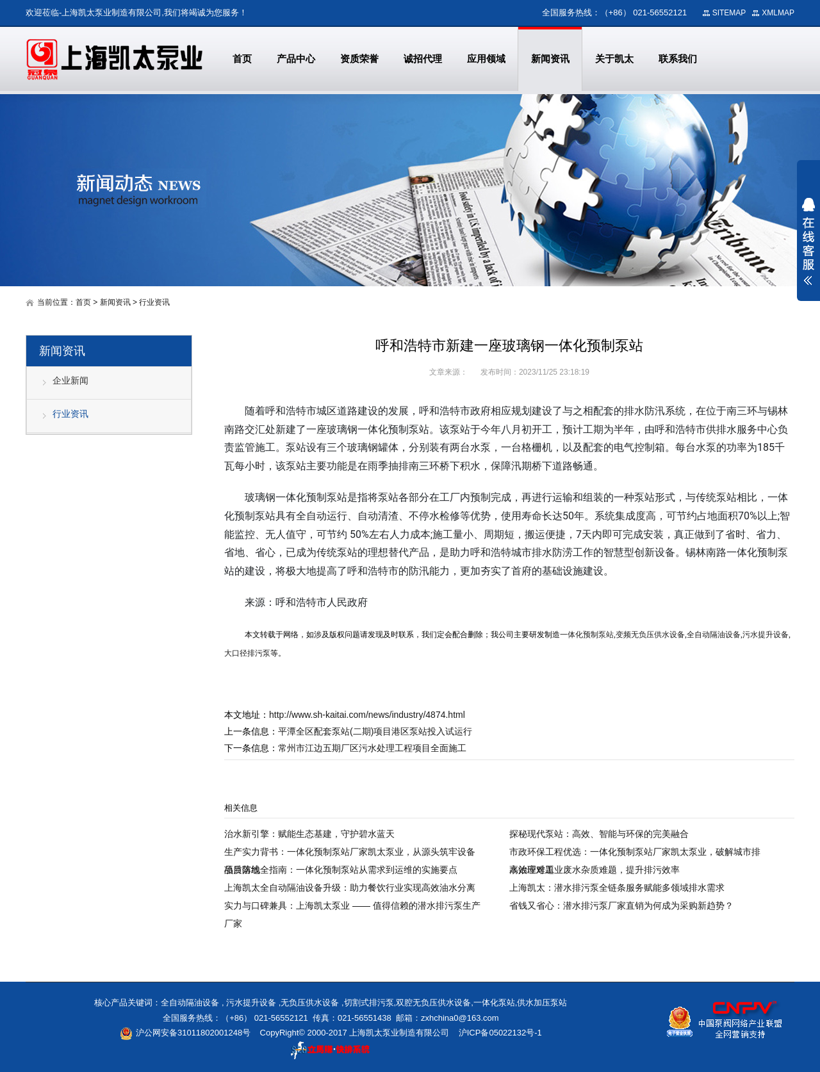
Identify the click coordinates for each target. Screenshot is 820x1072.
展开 (808, 241)
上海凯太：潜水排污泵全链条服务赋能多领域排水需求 (617, 887)
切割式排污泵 (369, 1002)
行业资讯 (154, 302)
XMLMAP (778, 12)
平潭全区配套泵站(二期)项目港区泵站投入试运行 (375, 731)
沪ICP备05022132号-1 (500, 1032)
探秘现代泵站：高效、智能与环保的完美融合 (599, 834)
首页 (83, 302)
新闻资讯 (115, 302)
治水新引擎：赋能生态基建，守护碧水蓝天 (309, 834)
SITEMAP (729, 12)
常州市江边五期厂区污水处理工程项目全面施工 (372, 748)
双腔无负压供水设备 (433, 1002)
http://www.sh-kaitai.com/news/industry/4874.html (367, 715)
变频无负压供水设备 (650, 634)
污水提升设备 (765, 634)
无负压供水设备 (310, 1002)
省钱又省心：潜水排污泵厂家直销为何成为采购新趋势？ (621, 905)
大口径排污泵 (247, 653)
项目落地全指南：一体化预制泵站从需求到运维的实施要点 (340, 870)
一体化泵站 (494, 1002)
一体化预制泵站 (587, 634)
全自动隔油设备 (714, 634)
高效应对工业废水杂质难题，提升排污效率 (594, 870)
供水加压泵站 (542, 1002)
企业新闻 (70, 380)
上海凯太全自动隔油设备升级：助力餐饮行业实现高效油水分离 (349, 887)
